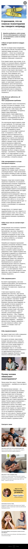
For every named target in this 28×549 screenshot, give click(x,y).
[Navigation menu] (25, 2)
